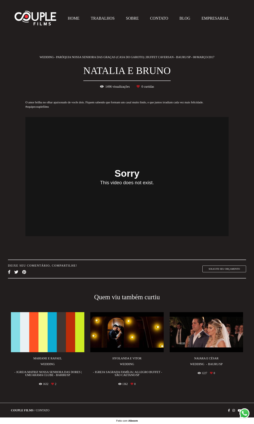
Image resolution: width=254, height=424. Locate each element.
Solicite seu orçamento (224, 269)
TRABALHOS (103, 18)
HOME (74, 18)
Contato (42, 410)
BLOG (184, 18)
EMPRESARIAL (215, 18)
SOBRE (132, 18)
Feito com (127, 420)
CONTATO (159, 18)
